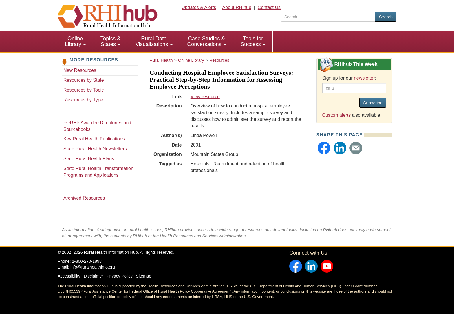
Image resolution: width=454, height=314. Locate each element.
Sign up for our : (349, 78)
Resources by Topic (83, 89)
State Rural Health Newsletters (95, 148)
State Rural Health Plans (88, 158)
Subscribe (372, 102)
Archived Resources (84, 198)
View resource (205, 96)
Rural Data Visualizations (154, 41)
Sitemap (143, 276)
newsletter (364, 78)
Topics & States (110, 41)
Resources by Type (83, 99)
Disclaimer (93, 276)
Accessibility (69, 276)
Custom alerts (336, 115)
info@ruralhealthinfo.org (92, 267)
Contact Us (269, 7)
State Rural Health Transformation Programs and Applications (98, 172)
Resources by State (83, 80)
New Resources (79, 70)
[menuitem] (75, 41)
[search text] (328, 17)
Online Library (75, 41)
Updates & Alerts (199, 7)
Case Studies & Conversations (206, 41)
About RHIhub (236, 7)
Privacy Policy (120, 276)
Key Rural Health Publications (94, 138)
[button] (324, 148)
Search (386, 16)
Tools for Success (253, 41)
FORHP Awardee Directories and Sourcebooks (97, 126)
